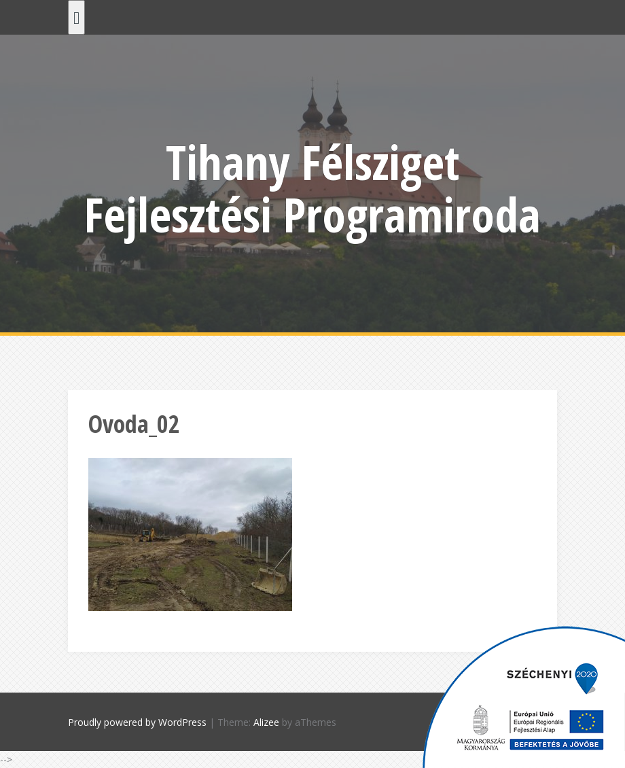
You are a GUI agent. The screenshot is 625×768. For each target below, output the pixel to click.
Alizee (266, 722)
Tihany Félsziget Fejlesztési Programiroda (312, 188)
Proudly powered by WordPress (137, 722)
